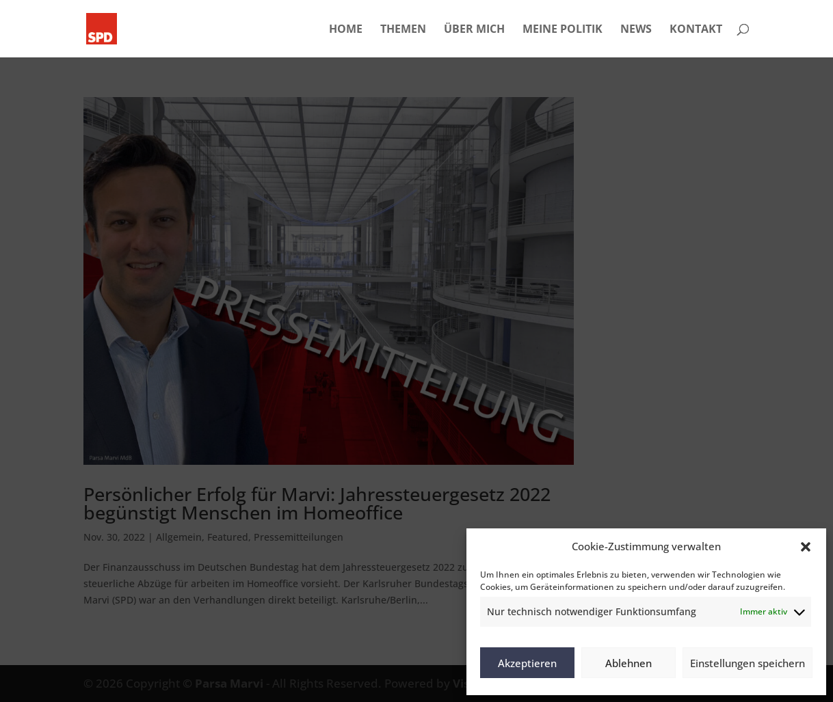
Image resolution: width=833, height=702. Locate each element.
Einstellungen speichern (747, 663)
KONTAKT (696, 30)
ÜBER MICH (474, 30)
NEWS (636, 30)
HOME (345, 30)
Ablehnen (628, 663)
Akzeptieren (527, 663)
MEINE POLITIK (563, 30)
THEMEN (403, 30)
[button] (805, 547)
